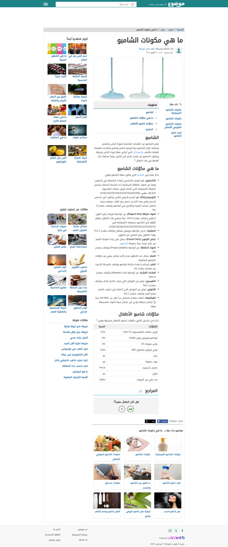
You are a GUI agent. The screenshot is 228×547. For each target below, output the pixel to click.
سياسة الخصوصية (79, 535)
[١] (135, 160)
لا (122, 409)
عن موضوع (82, 529)
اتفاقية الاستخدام (52, 535)
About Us (83, 540)
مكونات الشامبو (173, 118)
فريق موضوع (54, 540)
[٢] (97, 320)
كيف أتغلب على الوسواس (74, 349)
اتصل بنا (56, 529)
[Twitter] (176, 530)
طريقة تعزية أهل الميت (76, 343)
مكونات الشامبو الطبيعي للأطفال (172, 125)
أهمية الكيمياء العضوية (76, 377)
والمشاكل (138, 152)
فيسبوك (164, 421)
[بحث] (132, 4)
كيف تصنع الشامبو (176, 134)
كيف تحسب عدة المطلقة (75, 366)
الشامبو (124, 243)
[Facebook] (182, 530)
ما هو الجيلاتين (80, 372)
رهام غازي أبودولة (147, 49)
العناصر (140, 175)
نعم (130, 409)
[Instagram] (170, 530)
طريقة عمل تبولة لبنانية (76, 326)
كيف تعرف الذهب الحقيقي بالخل (71, 360)
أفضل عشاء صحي (79, 338)
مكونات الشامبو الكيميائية (173, 111)
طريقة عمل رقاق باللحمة (75, 332)
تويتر (153, 421)
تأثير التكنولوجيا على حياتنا (74, 355)
